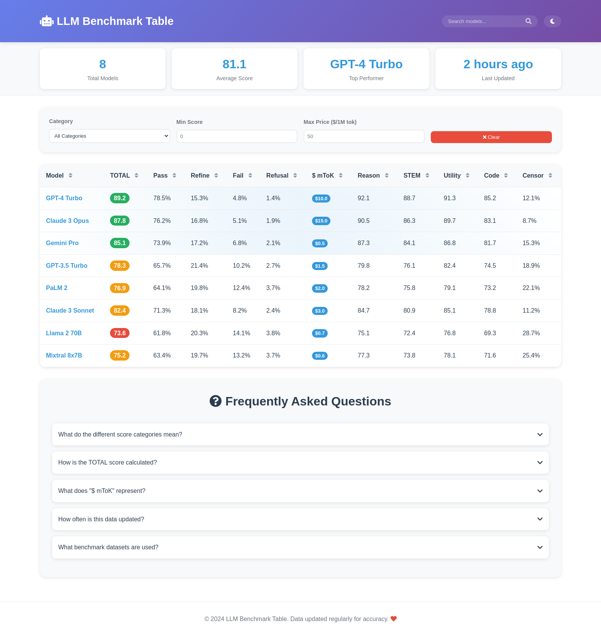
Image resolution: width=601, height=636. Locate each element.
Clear (491, 137)
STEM (416, 175)
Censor (537, 175)
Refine (204, 175)
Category (61, 121)
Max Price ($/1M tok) (330, 122)
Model (59, 175)
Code (496, 175)
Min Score (189, 122)
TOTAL (124, 175)
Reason (373, 175)
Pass (164, 175)
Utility (457, 175)
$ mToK (327, 175)
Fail (242, 175)
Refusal (281, 175)
